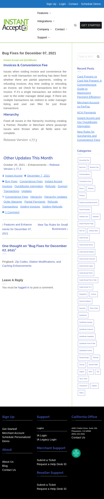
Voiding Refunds (52, 206)
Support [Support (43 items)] (81, 371)
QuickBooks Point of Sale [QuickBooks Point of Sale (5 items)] (87, 343)
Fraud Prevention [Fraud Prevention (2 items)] (84, 209)
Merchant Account (13, 433)
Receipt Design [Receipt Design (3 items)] (84, 357)
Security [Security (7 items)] (81, 364)
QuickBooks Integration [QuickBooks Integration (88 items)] (86, 336)
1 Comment (12, 212)
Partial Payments (34, 201)
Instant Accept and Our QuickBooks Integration (88, 122)
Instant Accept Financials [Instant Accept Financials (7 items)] (87, 259)
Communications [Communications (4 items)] (84, 174)
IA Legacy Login (46, 439)
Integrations (46, 21)
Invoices (7, 186)
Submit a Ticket (46, 460)
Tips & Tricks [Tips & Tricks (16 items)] (83, 378)
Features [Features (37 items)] (82, 195)
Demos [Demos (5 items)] (81, 188)
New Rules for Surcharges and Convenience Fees (88, 135)
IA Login (42, 435)
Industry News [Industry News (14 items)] (93, 230)
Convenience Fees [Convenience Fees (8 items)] (85, 181)
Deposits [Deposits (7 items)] (91, 188)
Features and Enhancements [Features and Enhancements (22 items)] (88, 202)
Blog (5, 465)
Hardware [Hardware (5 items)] (96, 216)
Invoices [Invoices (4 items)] (93, 294)
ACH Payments (86, 112)
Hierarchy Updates (55, 196)
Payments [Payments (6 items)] (82, 308)
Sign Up (51, 3)
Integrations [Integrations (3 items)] (83, 294)
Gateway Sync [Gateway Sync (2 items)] (83, 216)
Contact (74, 3)
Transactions (11, 191)
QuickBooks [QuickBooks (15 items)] (83, 315)
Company (44, 29)
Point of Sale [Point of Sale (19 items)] (94, 308)
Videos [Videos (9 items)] (81, 393)
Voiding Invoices (30, 206)
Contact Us (9, 469)
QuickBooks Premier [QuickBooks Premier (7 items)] (85, 350)
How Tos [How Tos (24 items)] (82, 230)
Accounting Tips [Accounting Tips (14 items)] (84, 160)
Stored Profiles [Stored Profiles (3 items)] (93, 364)
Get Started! (9, 428)
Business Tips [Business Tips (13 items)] (94, 167)
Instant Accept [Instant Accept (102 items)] (83, 238)
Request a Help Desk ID (51, 464)
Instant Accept (13, 175)
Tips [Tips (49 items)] (98, 371)
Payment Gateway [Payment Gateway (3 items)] (85, 301)
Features (44, 13)
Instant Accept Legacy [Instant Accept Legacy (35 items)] (86, 266)
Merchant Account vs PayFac (88, 104)
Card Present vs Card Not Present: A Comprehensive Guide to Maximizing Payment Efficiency (89, 86)
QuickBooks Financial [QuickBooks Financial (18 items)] (86, 329)
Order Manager (13, 201)
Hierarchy (36, 196)
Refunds (50, 186)
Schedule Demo (91, 3)
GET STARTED (90, 25)
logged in (23, 287)
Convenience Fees (31, 181)
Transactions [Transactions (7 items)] (83, 386)
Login (62, 3)
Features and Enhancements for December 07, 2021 (17, 229)
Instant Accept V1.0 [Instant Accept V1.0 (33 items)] (85, 287)
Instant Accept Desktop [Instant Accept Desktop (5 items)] (86, 252)
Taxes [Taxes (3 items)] (90, 371)
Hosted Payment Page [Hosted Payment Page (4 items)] (86, 223)
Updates (26, 191)
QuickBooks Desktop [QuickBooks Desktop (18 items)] (85, 322)
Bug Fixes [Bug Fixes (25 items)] (82, 167)
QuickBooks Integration (28, 186)
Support (43, 37)
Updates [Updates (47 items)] (94, 386)
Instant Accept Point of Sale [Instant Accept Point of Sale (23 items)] (88, 280)
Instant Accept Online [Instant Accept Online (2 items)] (86, 273)
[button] (49, 13)
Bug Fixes (11, 181)
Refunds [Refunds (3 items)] (95, 357)
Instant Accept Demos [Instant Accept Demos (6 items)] (86, 245)
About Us (8, 461)
